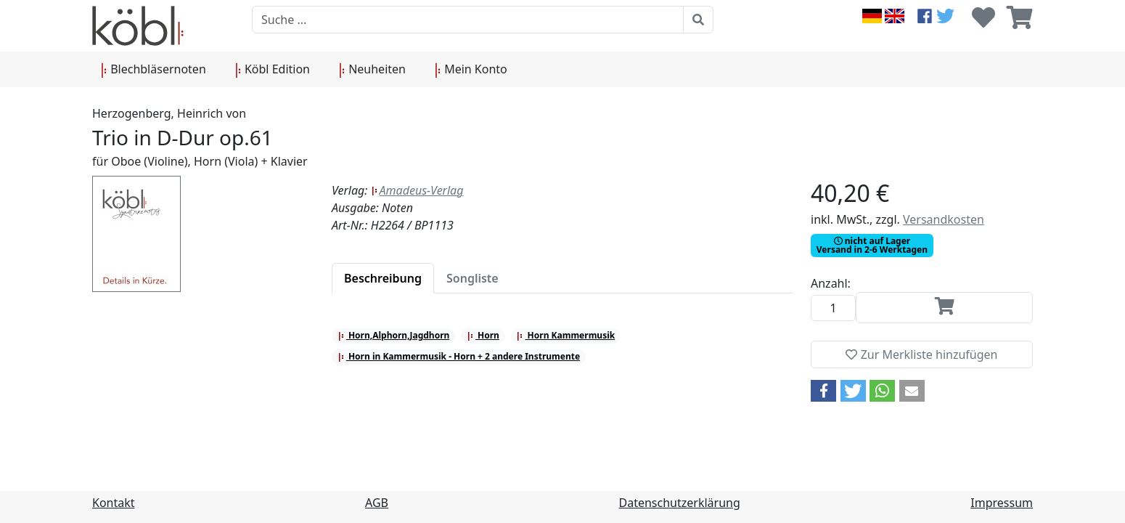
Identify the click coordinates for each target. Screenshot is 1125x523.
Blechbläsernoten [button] (153, 69)
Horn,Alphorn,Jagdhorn (394, 335)
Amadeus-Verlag (417, 190)
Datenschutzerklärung (679, 503)
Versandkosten (943, 219)
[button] (823, 391)
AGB (376, 503)
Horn (483, 335)
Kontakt (113, 503)
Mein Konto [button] (471, 69)
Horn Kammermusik (565, 335)
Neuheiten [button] (372, 69)
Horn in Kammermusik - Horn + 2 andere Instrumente (459, 356)
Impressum (1001, 503)
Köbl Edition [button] (272, 69)
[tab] (383, 278)
